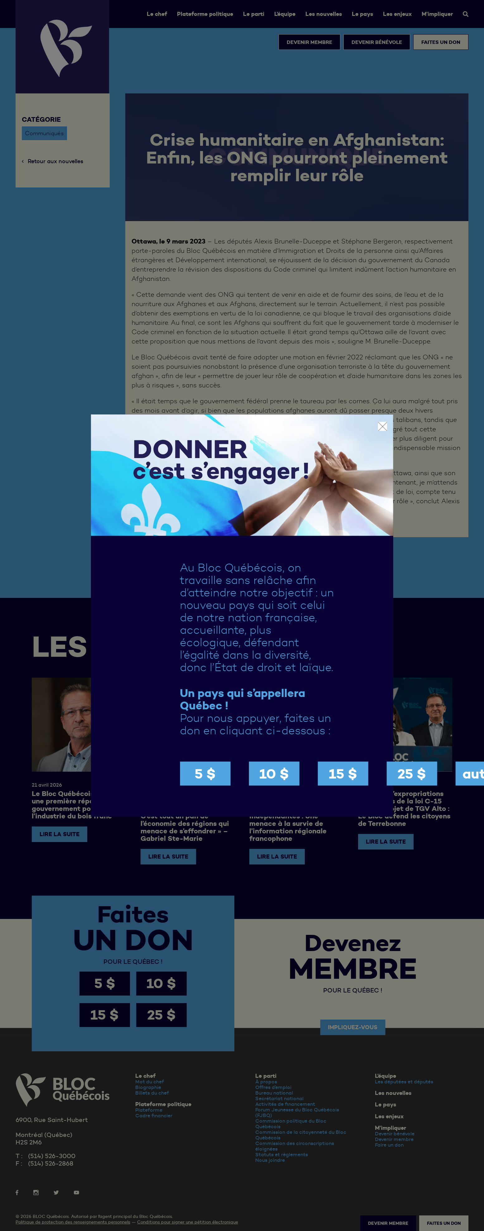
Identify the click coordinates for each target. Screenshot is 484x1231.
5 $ (205, 773)
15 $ (343, 773)
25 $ (411, 773)
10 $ (274, 773)
